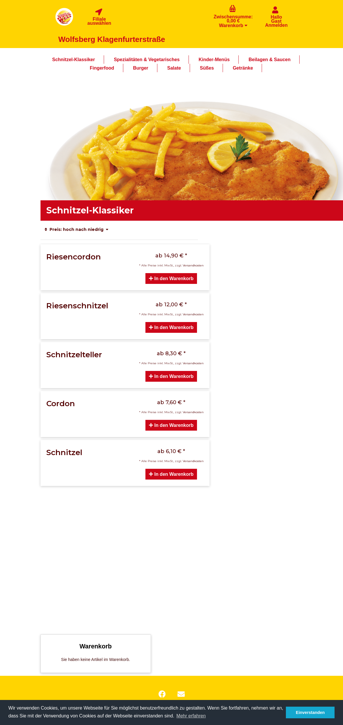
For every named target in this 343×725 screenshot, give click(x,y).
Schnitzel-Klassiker (73, 59)
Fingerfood (102, 68)
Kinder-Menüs (214, 59)
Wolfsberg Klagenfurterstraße (111, 39)
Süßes (207, 68)
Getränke (243, 68)
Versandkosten (193, 265)
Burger (140, 68)
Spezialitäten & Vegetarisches (147, 59)
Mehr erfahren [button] (191, 715)
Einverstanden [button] (310, 712)
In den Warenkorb (171, 278)
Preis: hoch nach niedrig (76, 229)
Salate (174, 68)
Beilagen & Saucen (270, 59)
